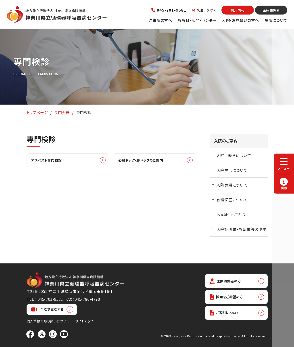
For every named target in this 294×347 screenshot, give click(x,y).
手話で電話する (47, 309)
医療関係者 (271, 10)
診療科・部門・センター (197, 20)
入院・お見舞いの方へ (240, 20)
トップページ (37, 112)
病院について (276, 20)
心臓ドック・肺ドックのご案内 (144, 160)
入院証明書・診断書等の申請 (241, 229)
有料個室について (232, 199)
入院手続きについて (233, 155)
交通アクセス (204, 10)
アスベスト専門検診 (49, 160)
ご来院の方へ (160, 20)
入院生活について (232, 170)
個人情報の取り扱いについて (48, 321)
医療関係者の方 (227, 281)
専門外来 (62, 112)
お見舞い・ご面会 (231, 214)
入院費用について (232, 185)
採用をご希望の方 (229, 298)
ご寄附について (226, 315)
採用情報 (237, 10)
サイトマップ (84, 321)
